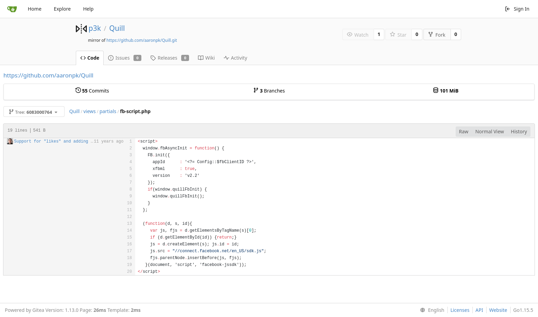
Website (498, 310)
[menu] (430, 310)
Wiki (206, 57)
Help (88, 8)
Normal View (489, 131)
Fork (436, 35)
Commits (92, 90)
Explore (62, 8)
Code (90, 57)
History (519, 131)
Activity (235, 57)
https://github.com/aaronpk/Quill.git (141, 40)
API (479, 310)
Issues (124, 57)
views (89, 111)
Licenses (460, 310)
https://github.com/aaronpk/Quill (48, 75)
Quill (117, 28)
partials (108, 111)
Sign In (517, 8)
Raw (464, 131)
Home (35, 8)
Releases (169, 57)
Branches (269, 90)
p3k (95, 28)
